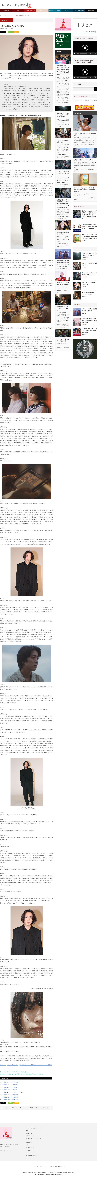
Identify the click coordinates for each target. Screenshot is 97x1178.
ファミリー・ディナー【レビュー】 (12, 1107)
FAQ (41, 1166)
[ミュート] (92, 53)
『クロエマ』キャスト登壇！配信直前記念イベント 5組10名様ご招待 (89, 320)
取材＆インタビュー (30, 10)
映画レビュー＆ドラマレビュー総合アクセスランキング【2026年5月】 (63, 114)
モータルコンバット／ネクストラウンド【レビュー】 (63, 173)
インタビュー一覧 (30, 1147)
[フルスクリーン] (95, 53)
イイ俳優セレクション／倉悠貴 (9, 1087)
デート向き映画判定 (61, 157)
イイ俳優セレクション (54, 10)
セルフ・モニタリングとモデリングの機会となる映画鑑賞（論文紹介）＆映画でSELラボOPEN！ (85, 189)
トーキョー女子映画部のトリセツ (33, 1128)
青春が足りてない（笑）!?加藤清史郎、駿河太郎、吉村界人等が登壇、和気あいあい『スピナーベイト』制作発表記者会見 (63, 70)
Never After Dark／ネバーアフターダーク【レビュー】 (63, 308)
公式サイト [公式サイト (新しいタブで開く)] (3, 1065)
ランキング (89, 144)
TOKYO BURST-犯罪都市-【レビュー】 (63, 233)
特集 (18, 10)
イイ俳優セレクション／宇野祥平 (9, 1084)
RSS (11, 1151)
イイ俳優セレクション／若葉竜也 (9, 1097)
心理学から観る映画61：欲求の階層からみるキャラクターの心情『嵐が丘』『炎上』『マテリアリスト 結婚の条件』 (63, 203)
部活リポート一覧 (30, 1136)
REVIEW (42, 10)
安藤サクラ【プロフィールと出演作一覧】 (39, 1107)
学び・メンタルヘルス (79, 10)
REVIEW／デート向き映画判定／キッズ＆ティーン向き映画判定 (36, 1065)
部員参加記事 (6, 10)
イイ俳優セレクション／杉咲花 (9, 1089)
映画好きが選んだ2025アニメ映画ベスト (84, 160)
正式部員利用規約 (48, 1166)
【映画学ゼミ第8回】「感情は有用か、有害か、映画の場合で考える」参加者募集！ (89, 226)
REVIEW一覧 (29, 1142)
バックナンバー (29, 1153)
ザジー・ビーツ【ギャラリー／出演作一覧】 (63, 340)
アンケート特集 (83, 144)
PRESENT (64, 268)
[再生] (75, 53)
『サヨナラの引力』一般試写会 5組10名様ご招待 (63, 261)
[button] (85, 48)
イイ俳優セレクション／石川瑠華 (9, 1082)
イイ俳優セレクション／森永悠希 (9, 1094)
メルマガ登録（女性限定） (32, 1155)
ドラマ (66, 10)
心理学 (61, 218)
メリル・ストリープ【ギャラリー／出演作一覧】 (63, 283)
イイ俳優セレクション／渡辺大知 (9, 1099)
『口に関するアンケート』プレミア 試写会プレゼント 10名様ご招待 (89, 330)
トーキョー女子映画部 (33, 1172)
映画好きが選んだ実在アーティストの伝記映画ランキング (85, 134)
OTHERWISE (91, 10)
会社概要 (36, 1166)
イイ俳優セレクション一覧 (32, 1150)
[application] (85, 48)
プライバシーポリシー (60, 1166)
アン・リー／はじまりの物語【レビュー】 (63, 141)
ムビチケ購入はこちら (12, 1065)
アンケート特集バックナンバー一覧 (33, 1138)
